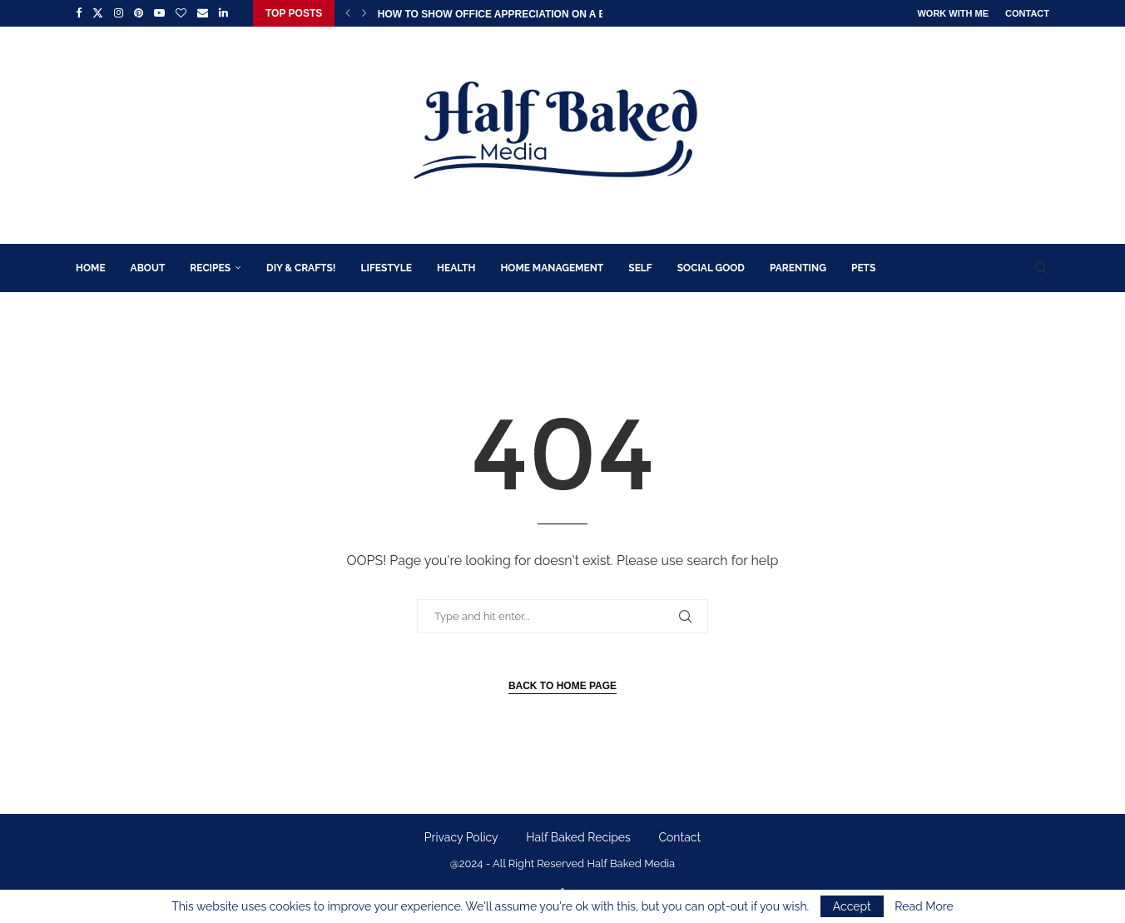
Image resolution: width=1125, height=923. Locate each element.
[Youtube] (159, 13)
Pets (863, 268)
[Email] (202, 13)
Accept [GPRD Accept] (852, 906)
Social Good (711, 268)
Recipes (210, 268)
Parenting (798, 268)
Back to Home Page (562, 686)
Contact (1027, 13)
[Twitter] (97, 13)
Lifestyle (386, 268)
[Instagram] (118, 13)
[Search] (1041, 268)
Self (640, 268)
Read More (924, 906)
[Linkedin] (223, 13)
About (148, 268)
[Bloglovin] (181, 13)
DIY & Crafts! (300, 268)
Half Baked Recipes (578, 837)
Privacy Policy (461, 837)
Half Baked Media (631, 863)
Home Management (551, 268)
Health (456, 268)
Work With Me (953, 13)
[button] (347, 13)
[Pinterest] (138, 13)
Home (91, 268)
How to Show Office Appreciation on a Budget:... (515, 14)
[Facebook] (79, 13)
